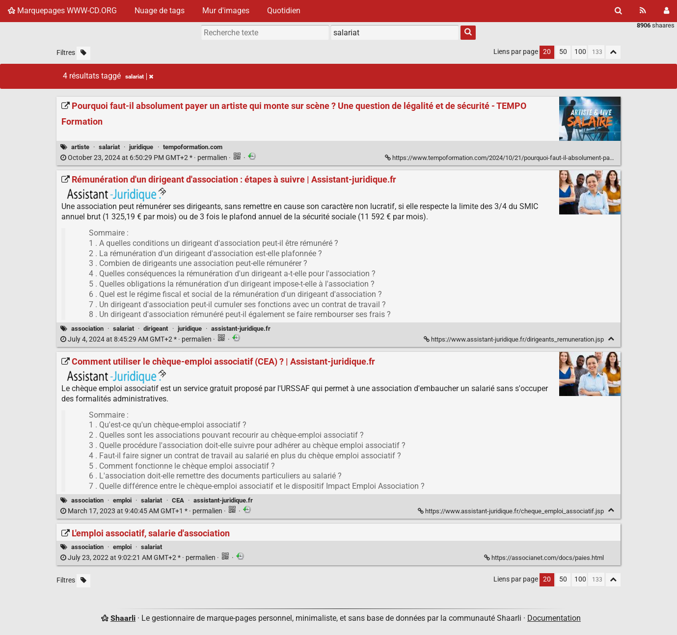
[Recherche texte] (265, 32)
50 (563, 52)
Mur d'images (225, 10)
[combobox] (395, 32)
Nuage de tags (160, 10)
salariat (109, 147)
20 (547, 52)
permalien (144, 158)
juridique (141, 147)
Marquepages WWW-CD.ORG (62, 10)
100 (580, 52)
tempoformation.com (192, 147)
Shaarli (122, 618)
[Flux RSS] (643, 11)
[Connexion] (666, 11)
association (87, 328)
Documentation (554, 618)
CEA (178, 500)
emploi (122, 500)
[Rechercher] (618, 11)
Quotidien (283, 10)
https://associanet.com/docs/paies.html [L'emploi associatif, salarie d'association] (544, 557)
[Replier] (611, 339)
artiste (80, 147)
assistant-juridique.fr (241, 328)
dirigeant (155, 328)
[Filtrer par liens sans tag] (83, 53)
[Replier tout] (613, 52)
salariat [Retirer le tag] (139, 76)
